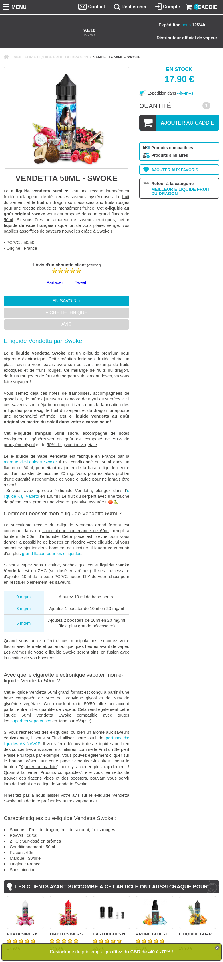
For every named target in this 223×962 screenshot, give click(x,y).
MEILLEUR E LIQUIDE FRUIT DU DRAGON (51, 57)
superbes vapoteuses (30, 720)
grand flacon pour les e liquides (51, 553)
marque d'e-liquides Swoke (30, 461)
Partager (55, 282)
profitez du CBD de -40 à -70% (138, 951)
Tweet (80, 282)
